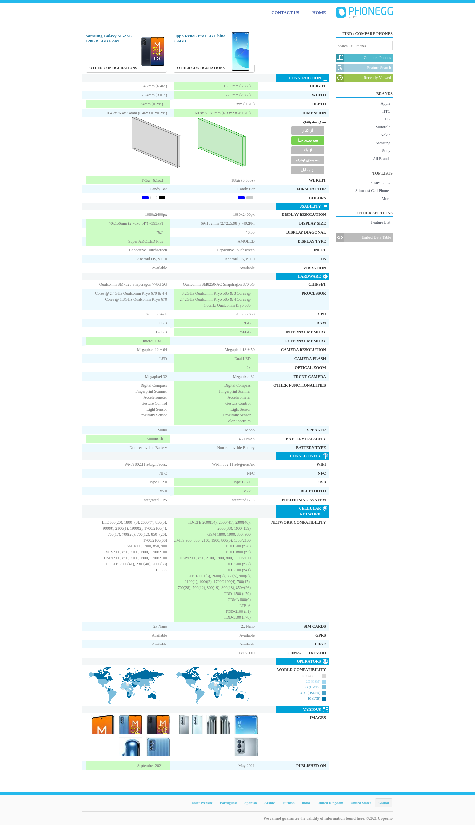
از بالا (307, 150)
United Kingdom (330, 803)
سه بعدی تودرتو (308, 160)
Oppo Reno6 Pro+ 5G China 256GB (199, 38)
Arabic (269, 803)
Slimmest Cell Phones (372, 190)
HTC (386, 111)
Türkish (288, 803)
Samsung (383, 143)
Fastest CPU (380, 183)
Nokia (385, 135)
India (306, 803)
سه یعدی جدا (308, 140)
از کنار (307, 130)
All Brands (381, 158)
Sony (386, 150)
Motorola (382, 127)
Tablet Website (201, 803)
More (386, 198)
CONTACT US (285, 12)
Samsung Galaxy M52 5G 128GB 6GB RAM (109, 38)
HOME (319, 12)
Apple (385, 103)
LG (387, 119)
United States (361, 803)
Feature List (380, 222)
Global (383, 803)
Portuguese (229, 803)
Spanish (250, 803)
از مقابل (307, 170)
